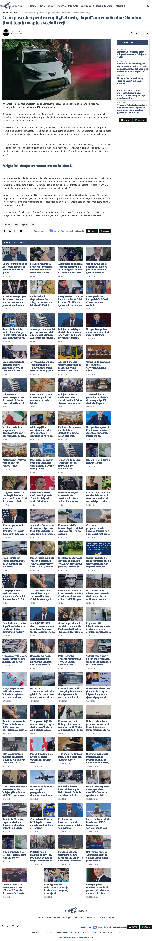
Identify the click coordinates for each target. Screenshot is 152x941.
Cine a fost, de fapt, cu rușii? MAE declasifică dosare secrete (70, 756)
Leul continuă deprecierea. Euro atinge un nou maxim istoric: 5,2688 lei (41, 301)
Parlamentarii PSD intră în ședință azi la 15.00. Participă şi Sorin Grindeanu (41, 497)
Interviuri (86, 6)
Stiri (41, 6)
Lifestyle (61, 6)
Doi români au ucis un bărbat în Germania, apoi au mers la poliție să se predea (42, 464)
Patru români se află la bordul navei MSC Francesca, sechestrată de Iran (98, 823)
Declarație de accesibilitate (111, 932)
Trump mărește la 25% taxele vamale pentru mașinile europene (14, 658)
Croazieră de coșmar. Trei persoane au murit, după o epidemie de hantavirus (69, 464)
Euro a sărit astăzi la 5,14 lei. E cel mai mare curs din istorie (14, 854)
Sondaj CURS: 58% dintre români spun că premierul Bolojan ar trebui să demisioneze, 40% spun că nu (42, 627)
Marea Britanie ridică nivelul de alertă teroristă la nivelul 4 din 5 (41, 758)
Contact (94, 932)
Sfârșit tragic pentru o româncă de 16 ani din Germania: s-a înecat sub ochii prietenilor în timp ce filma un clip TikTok (98, 497)
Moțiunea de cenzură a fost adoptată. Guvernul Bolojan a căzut (98, 366)
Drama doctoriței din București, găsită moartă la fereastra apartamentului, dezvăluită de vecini (97, 791)
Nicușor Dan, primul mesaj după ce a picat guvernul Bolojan (97, 332)
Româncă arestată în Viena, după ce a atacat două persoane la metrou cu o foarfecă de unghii (70, 693)
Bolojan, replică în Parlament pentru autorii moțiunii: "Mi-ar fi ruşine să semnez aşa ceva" (70, 399)
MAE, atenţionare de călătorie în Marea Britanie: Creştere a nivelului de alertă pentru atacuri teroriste (13, 693)
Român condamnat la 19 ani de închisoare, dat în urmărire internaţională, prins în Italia (14, 725)
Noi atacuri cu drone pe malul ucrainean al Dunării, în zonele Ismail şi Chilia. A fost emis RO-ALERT (97, 725)
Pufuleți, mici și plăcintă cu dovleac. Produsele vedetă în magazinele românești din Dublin (42, 856)
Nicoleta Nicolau (19, 31)
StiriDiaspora (7, 13)
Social (51, 6)
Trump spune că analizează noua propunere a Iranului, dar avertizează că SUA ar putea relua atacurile (14, 595)
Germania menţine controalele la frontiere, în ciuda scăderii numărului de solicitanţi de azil (70, 497)
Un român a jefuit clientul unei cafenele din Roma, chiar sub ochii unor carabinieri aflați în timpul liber (97, 595)
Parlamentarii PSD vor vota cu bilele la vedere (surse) (14, 462)
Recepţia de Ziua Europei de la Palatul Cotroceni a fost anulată (97, 301)
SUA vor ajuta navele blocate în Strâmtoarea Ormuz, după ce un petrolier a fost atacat (14, 529)
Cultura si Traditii (102, 6)
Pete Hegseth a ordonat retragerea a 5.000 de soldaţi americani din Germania (69, 660)
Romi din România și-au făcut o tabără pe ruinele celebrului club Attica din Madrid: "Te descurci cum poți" (14, 333)
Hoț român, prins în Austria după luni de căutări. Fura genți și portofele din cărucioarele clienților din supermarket (98, 856)
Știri (15, 13)
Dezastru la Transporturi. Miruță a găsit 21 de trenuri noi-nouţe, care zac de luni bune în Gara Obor (42, 693)
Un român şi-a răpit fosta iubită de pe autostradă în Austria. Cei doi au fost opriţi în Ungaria (42, 595)
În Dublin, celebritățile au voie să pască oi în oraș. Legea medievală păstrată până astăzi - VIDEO (70, 562)
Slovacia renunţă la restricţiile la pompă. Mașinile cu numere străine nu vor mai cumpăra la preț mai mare (41, 268)
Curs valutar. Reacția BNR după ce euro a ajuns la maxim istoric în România (41, 823)
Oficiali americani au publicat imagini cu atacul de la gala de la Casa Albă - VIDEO (13, 758)
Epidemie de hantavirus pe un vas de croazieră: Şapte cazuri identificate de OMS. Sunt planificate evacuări (13, 399)
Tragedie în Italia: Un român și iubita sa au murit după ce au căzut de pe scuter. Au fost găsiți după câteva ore (14, 497)
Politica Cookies (61, 932)
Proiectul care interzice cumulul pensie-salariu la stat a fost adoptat (70, 823)
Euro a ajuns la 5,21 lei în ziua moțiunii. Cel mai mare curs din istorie (41, 399)
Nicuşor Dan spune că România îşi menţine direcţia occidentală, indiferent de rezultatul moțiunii (97, 431)
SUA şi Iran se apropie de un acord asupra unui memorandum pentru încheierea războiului (14, 301)
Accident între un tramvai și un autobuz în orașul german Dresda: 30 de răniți (69, 366)
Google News (60, 230)
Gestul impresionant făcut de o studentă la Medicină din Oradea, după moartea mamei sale (69, 627)
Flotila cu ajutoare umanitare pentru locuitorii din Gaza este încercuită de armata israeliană (70, 856)
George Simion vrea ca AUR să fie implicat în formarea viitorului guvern (14, 268)
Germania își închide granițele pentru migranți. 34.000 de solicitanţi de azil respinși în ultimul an (13, 366)
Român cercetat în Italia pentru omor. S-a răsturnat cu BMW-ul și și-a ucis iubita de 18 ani (70, 725)
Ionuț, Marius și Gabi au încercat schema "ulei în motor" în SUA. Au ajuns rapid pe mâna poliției (70, 301)
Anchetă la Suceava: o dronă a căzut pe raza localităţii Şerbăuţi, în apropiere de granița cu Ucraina (42, 529)
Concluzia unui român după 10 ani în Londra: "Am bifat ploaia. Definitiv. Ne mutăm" (14, 627)
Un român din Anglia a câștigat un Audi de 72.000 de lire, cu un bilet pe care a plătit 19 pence (42, 366)
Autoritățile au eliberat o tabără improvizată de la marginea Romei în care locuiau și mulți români (70, 268)
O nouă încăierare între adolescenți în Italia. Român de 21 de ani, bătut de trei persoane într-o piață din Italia (69, 791)
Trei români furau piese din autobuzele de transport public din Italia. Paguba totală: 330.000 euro (97, 399)
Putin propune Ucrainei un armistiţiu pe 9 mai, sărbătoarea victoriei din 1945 (97, 889)
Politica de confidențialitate (42, 932)
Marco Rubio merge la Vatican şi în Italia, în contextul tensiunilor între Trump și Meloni (42, 562)
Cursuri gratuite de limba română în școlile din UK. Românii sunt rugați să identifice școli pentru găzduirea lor (98, 562)
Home (33, 6)
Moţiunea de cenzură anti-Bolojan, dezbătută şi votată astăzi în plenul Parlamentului (69, 431)
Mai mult (121, 6)
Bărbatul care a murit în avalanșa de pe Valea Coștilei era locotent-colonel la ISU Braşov (70, 595)
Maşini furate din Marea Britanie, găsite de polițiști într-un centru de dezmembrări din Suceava (14, 562)
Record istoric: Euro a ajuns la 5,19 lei (98, 461)
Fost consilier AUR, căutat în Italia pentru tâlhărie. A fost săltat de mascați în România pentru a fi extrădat (14, 889)
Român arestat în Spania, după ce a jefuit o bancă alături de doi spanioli (70, 529)
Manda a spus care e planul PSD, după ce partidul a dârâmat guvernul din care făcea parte (96, 268)
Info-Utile (73, 6)
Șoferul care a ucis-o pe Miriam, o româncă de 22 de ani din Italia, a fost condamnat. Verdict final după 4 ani (98, 660)
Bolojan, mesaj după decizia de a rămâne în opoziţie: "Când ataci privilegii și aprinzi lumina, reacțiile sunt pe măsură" (70, 333)
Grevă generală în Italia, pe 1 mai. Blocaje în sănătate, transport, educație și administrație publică (56, 889)
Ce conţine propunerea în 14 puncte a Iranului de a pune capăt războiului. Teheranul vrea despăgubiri (98, 529)
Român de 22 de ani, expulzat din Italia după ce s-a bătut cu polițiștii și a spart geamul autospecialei (13, 823)
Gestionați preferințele (79, 932)
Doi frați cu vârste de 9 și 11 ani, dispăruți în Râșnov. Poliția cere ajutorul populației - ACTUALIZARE (98, 693)
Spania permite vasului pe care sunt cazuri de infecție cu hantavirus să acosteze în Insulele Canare (42, 333)
